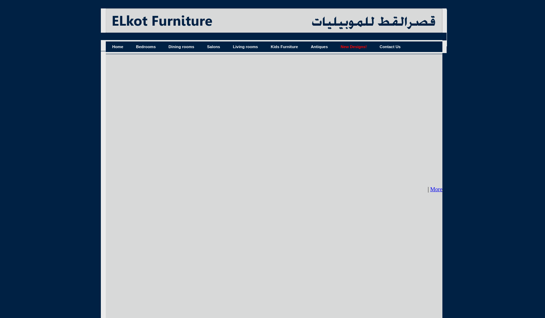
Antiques (319, 47)
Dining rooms (181, 47)
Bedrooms (146, 47)
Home (117, 47)
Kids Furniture (284, 47)
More (436, 189)
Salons (213, 47)
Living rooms (245, 47)
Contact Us (390, 47)
